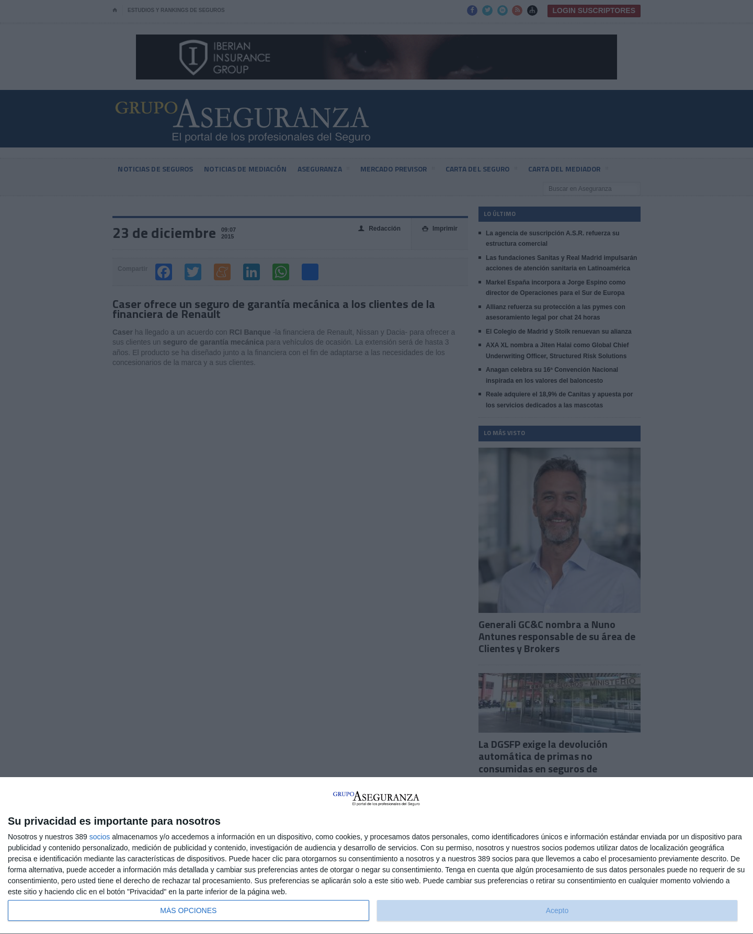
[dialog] (376, 856)
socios (99, 836)
